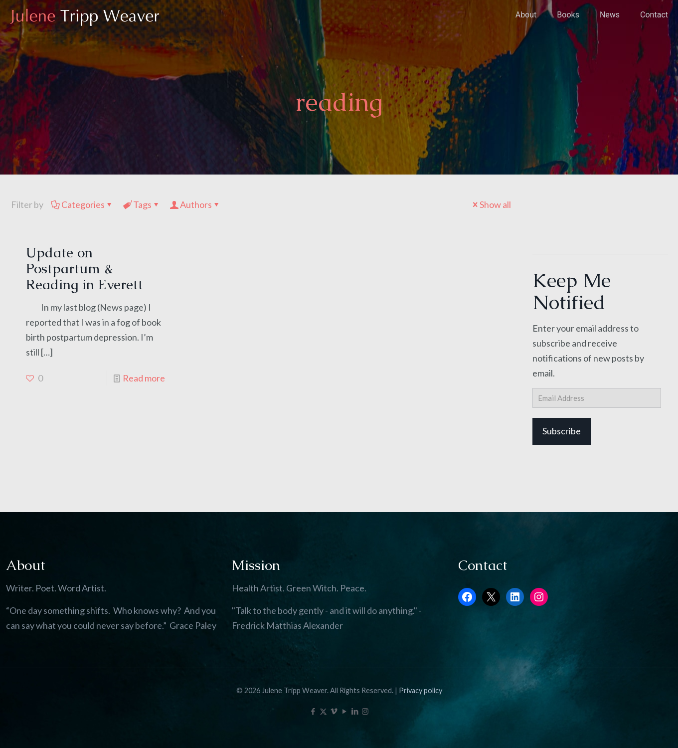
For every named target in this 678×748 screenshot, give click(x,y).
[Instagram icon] (365, 711)
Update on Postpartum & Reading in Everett (84, 268)
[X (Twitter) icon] (323, 711)
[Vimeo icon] (334, 711)
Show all (491, 204)
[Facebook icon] (313, 711)
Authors (195, 204)
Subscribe (561, 430)
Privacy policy (420, 690)
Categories (82, 204)
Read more (144, 378)
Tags (142, 204)
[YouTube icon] (344, 711)
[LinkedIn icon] (354, 711)
